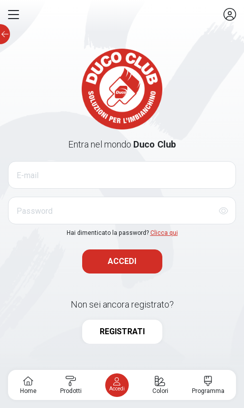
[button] (13, 14)
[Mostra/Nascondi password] (223, 210)
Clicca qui (164, 232)
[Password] (122, 210)
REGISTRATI (122, 331)
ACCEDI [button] (122, 261)
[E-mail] (122, 175)
